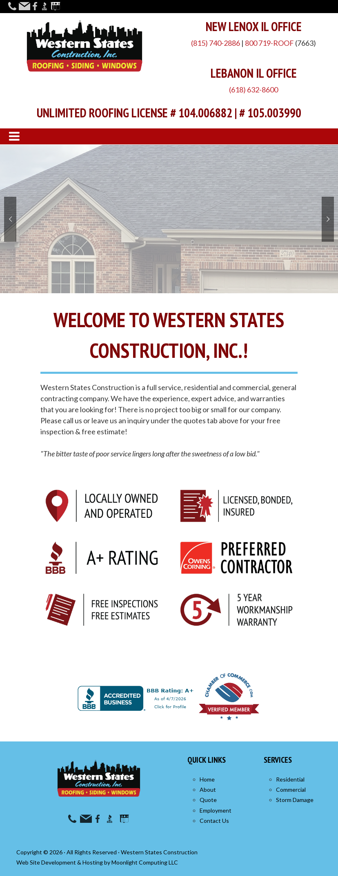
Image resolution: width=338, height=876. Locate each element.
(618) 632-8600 (253, 89)
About (208, 789)
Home (207, 779)
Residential (290, 779)
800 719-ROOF (269, 42)
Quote (208, 799)
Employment (215, 810)
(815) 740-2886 (215, 42)
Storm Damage (295, 799)
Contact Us (214, 820)
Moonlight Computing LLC (144, 862)
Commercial (291, 789)
